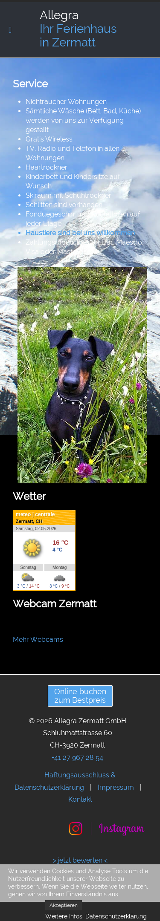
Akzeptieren (63, 905)
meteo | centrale (35, 514)
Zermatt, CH (29, 521)
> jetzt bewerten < (80, 860)
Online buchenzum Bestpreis (80, 695)
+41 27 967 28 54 (77, 758)
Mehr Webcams (38, 639)
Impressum (116, 787)
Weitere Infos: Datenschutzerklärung (96, 916)
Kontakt (80, 799)
